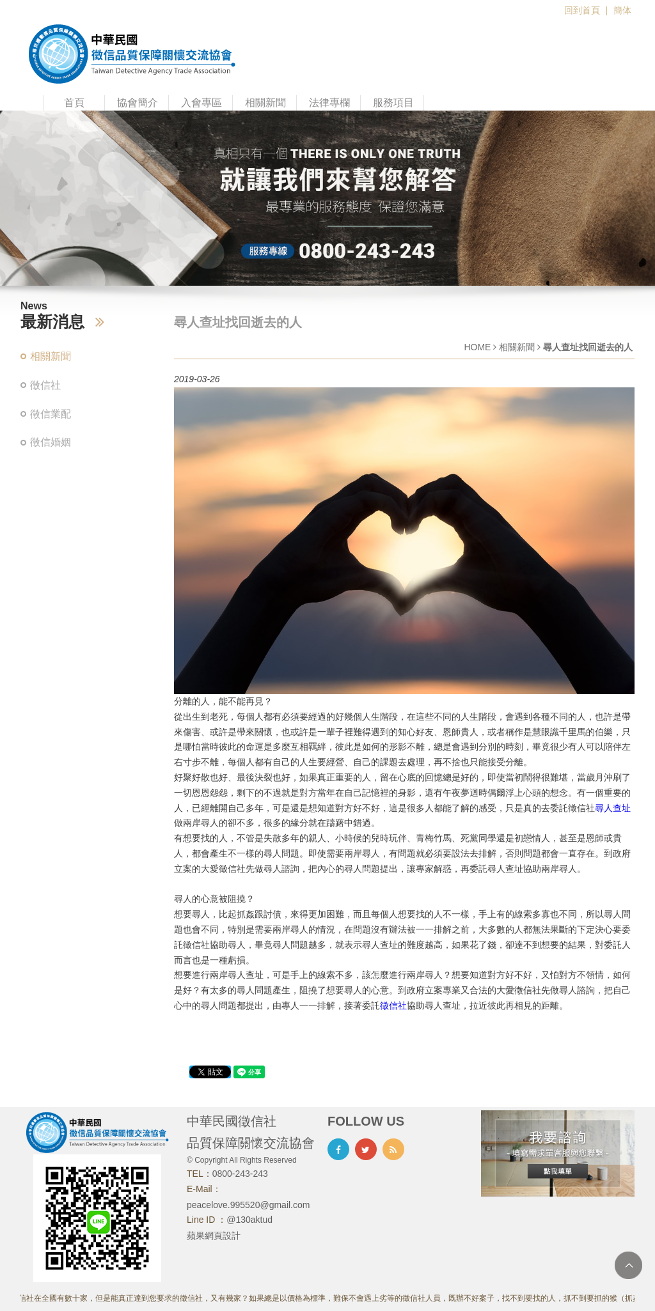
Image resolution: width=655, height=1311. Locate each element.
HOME (477, 347)
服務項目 (393, 102)
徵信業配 (50, 413)
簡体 (622, 10)
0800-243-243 (240, 1173)
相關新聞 (265, 102)
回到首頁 (582, 10)
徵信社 (45, 385)
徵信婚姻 (50, 442)
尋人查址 (613, 808)
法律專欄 (329, 102)
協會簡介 (137, 102)
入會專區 (201, 102)
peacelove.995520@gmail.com (248, 1205)
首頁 (74, 102)
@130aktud (249, 1219)
